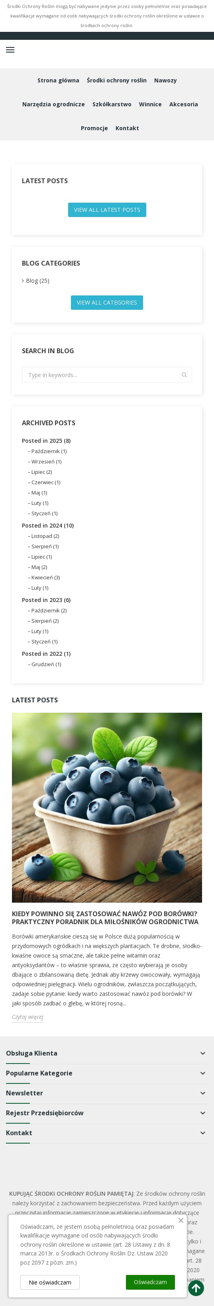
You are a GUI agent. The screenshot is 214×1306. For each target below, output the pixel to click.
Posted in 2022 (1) (46, 653)
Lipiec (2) (41, 471)
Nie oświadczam (50, 1282)
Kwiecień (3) (45, 577)
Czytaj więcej (27, 1017)
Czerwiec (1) (45, 482)
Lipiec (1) (41, 556)
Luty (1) (39, 502)
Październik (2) (49, 610)
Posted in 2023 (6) (46, 600)
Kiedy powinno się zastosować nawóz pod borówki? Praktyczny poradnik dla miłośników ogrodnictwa (105, 917)
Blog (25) (37, 280)
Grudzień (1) (46, 664)
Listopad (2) (45, 536)
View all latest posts (107, 209)
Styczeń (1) (44, 513)
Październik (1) (49, 451)
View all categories (107, 302)
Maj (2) (39, 567)
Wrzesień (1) (46, 461)
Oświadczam (150, 1282)
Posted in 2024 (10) (48, 525)
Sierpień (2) (45, 620)
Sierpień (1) (45, 546)
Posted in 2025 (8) (46, 440)
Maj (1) (39, 492)
